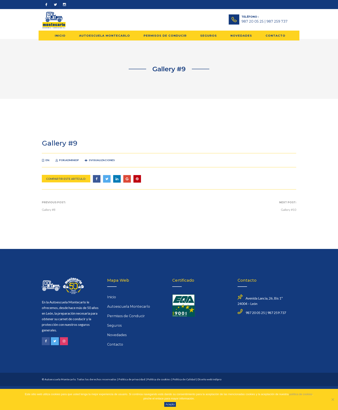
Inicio (60, 35)
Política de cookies (159, 379)
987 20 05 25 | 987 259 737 (264, 21)
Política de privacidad (132, 379)
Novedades (241, 35)
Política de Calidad (184, 379)
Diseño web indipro (210, 379)
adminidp (72, 160)
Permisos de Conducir (165, 35)
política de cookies (300, 394)
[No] (332, 399)
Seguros (208, 35)
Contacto (275, 35)
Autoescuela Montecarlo (104, 35)
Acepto (170, 404)
